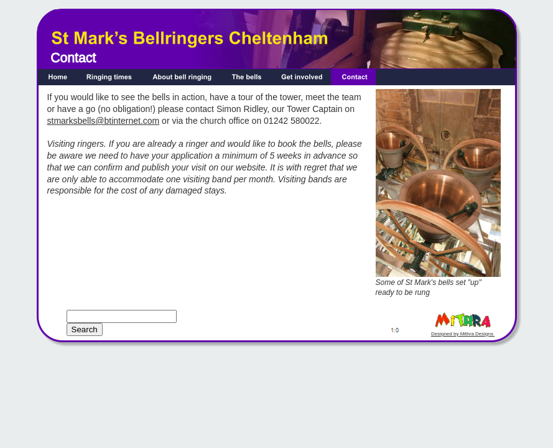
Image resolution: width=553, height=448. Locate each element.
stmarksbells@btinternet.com (103, 121)
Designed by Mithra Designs (463, 334)
